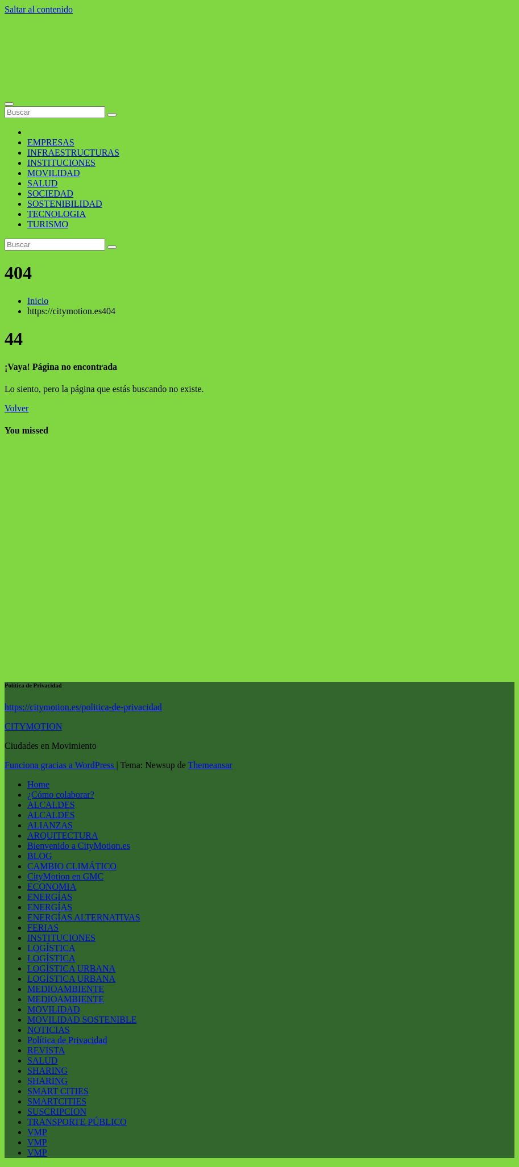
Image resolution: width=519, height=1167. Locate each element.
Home (38, 784)
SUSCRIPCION (56, 1111)
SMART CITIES (58, 1091)
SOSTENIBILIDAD (64, 204)
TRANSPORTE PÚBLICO (77, 1122)
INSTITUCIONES (61, 163)
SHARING (47, 1071)
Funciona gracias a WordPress (61, 765)
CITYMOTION (33, 726)
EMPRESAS (50, 142)
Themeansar (210, 765)
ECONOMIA (51, 886)
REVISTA (46, 1050)
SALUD (42, 183)
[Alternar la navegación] (9, 104)
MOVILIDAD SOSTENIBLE (81, 1019)
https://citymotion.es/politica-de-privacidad (83, 707)
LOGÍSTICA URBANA (71, 968)
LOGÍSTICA (51, 948)
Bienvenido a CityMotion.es (78, 846)
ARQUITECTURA (62, 835)
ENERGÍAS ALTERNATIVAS (83, 917)
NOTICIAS (48, 1030)
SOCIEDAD (50, 193)
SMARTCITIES (56, 1101)
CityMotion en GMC (65, 876)
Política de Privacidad (67, 1040)
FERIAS (43, 927)
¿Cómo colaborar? (60, 794)
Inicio (37, 301)
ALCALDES (51, 805)
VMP (37, 1132)
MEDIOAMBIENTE (65, 989)
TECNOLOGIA (56, 214)
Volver (16, 408)
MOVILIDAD (53, 173)
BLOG (39, 856)
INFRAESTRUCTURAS (73, 152)
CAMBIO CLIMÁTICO (72, 866)
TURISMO (47, 224)
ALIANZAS (50, 825)
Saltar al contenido (39, 9)
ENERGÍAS (49, 897)
